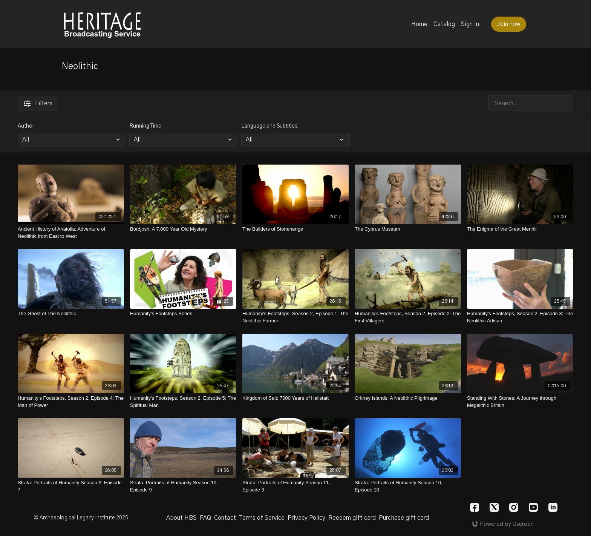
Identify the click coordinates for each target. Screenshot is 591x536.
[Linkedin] (552, 507)
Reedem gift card (352, 518)
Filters (38, 103)
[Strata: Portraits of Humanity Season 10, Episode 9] (183, 486)
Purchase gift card (404, 518)
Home (419, 24)
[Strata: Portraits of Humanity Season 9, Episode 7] (71, 486)
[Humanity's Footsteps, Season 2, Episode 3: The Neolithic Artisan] (520, 317)
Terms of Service (262, 518)
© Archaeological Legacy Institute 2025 (81, 518)
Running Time (145, 126)
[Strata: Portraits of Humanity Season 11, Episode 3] (295, 486)
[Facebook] (474, 507)
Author (26, 126)
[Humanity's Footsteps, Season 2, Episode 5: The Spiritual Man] (183, 401)
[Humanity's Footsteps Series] (183, 313)
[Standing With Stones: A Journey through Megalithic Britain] (520, 401)
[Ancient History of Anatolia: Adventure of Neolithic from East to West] (71, 232)
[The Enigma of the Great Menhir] (520, 229)
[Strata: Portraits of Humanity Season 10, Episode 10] (408, 486)
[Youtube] (533, 507)
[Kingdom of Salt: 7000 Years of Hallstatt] (295, 398)
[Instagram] (513, 507)
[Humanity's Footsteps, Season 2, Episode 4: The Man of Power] (71, 401)
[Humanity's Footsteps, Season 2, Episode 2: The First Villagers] (408, 317)
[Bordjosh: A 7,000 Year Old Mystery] (183, 229)
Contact (225, 518)
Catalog (444, 24)
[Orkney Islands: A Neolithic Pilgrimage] (408, 398)
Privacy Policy (306, 518)
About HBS (181, 518)
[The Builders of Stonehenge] (295, 229)
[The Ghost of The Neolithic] (71, 313)
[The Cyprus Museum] (408, 229)
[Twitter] (494, 507)
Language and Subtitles (269, 126)
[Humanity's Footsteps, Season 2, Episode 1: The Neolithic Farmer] (295, 317)
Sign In (470, 24)
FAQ (205, 518)
